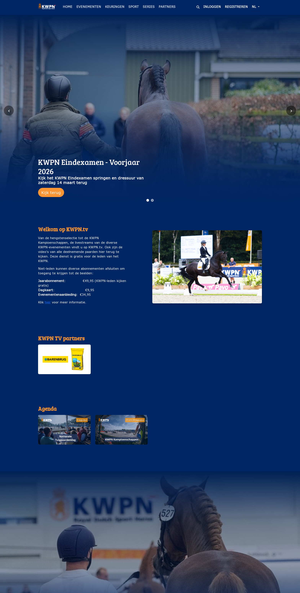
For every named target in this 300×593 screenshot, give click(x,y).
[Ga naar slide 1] (147, 200)
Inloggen (212, 6)
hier (48, 302)
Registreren (236, 6)
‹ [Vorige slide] (9, 110)
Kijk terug (51, 192)
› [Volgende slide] (291, 110)
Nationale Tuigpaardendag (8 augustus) (64, 450)
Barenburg (64, 378)
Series (149, 6)
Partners (167, 6)
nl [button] (254, 6)
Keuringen (114, 6)
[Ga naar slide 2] (152, 200)
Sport (133, 6)
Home (67, 6)
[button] (64, 363)
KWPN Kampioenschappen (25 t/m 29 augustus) (121, 450)
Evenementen (88, 6)
